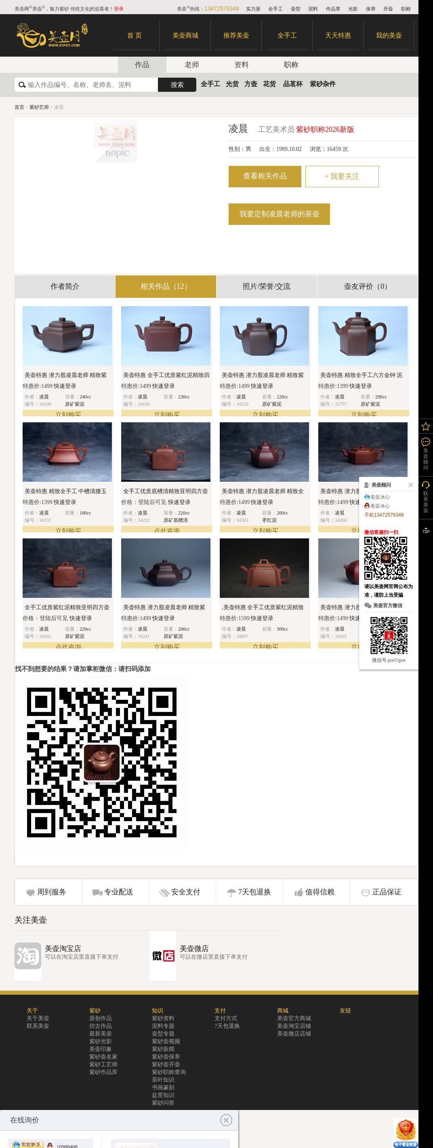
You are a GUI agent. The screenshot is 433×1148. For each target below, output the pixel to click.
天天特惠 (338, 35)
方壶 (250, 83)
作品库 (333, 9)
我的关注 (425, 426)
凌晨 (44, 397)
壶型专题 (163, 1034)
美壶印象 (100, 1049)
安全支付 (185, 892)
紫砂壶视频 (166, 1041)
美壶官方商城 (294, 1018)
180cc (85, 513)
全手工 (275, 9)
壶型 (296, 9)
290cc (381, 397)
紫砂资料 (163, 1018)
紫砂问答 (163, 1103)
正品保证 (386, 892)
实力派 (253, 9)
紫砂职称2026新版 (325, 129)
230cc (184, 397)
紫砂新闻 (163, 1049)
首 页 (134, 35)
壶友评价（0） (367, 286)
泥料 (313, 9)
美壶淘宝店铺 (294, 1026)
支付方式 (225, 1018)
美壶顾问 (425, 459)
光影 (353, 9)
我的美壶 (389, 35)
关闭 (409, 485)
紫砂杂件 (323, 83)
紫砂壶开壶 (166, 1064)
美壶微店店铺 (294, 1034)
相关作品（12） (166, 286)
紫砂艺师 (39, 107)
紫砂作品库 (103, 1072)
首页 (19, 107)
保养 (371, 9)
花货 (269, 83)
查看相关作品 (265, 176)
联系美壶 (38, 1026)
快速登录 (65, 386)
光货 (232, 83)
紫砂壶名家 (103, 1057)
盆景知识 (163, 1095)
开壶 (388, 9)
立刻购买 (68, 414)
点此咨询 (167, 530)
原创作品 (100, 1018)
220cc (282, 397)
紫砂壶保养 (166, 1057)
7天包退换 (254, 892)
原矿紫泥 (74, 404)
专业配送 (118, 892)
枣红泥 (269, 520)
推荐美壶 (236, 35)
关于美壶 (38, 1018)
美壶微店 (194, 949)
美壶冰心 (380, 497)
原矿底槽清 (176, 520)
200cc (282, 513)
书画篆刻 (163, 1087)
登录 (119, 9)
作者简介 (65, 286)
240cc (85, 397)
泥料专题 (163, 1026)
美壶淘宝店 (63, 949)
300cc (282, 629)
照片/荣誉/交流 (266, 286)
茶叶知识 (163, 1080)
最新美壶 (100, 1034)
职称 (406, 9)
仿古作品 (100, 1026)
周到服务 (51, 892)
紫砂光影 (100, 1041)
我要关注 (342, 176)
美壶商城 (185, 35)
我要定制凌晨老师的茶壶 (279, 214)
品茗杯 (293, 83)
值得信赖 (319, 892)
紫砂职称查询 (169, 1072)
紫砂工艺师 (103, 1064)
